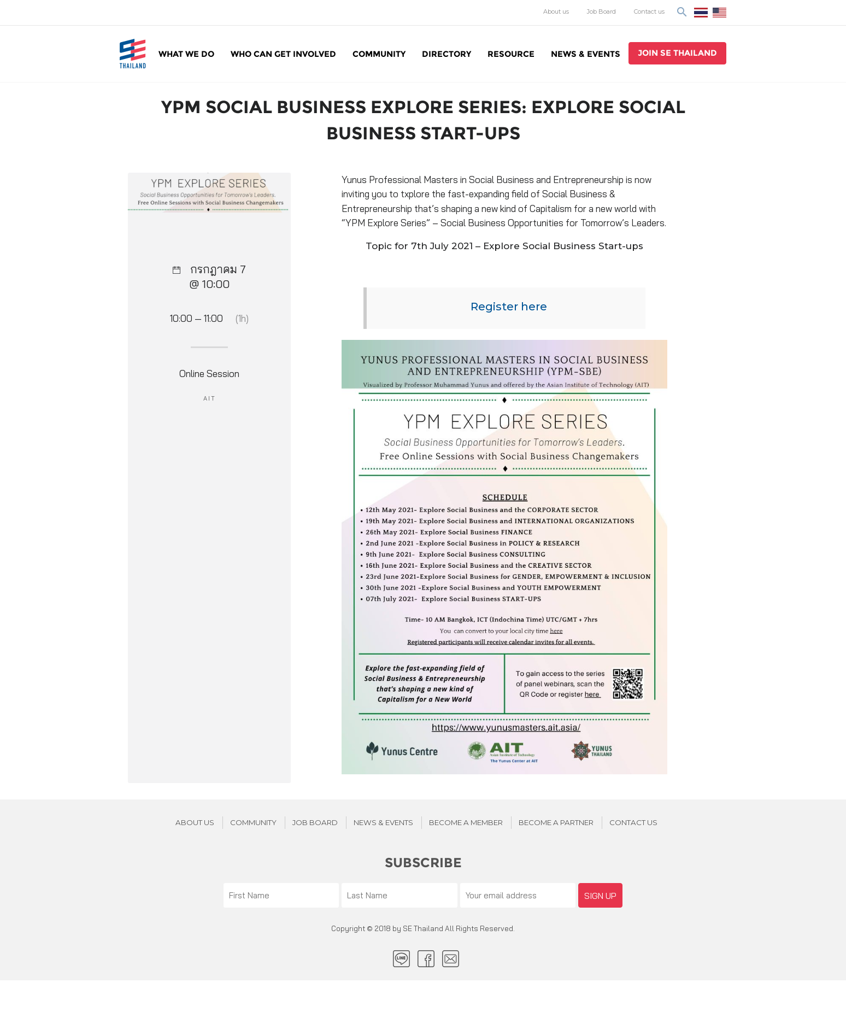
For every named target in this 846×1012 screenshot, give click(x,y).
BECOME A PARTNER (556, 822)
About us (556, 11)
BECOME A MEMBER (466, 822)
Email (450, 958)
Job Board (601, 11)
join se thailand (677, 53)
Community (379, 54)
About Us (194, 822)
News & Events (585, 54)
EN (719, 12)
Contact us (649, 11)
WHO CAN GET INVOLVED (283, 54)
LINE (401, 958)
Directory (446, 54)
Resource (510, 54)
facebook (426, 958)
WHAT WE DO (186, 54)
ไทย (701, 12)
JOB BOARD (315, 822)
